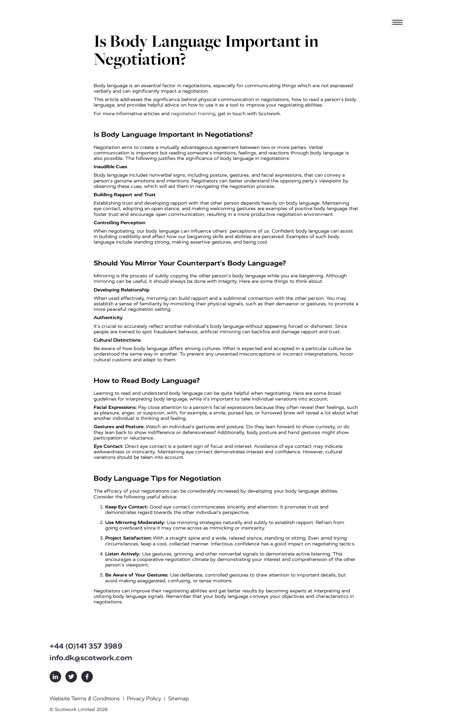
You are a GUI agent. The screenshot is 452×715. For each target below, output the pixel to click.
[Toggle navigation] (397, 22)
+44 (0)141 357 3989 (86, 646)
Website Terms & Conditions (85, 698)
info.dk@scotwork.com (91, 658)
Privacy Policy (144, 698)
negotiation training (193, 113)
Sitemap (178, 698)
